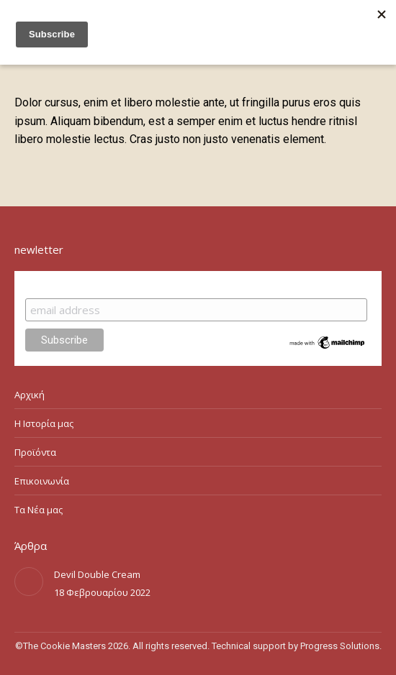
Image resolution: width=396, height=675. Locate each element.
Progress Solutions (339, 645)
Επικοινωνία (41, 480)
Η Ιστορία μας (43, 423)
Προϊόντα (35, 452)
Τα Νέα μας (38, 509)
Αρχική (29, 394)
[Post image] (28, 581)
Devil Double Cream (97, 574)
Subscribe (53, 284)
